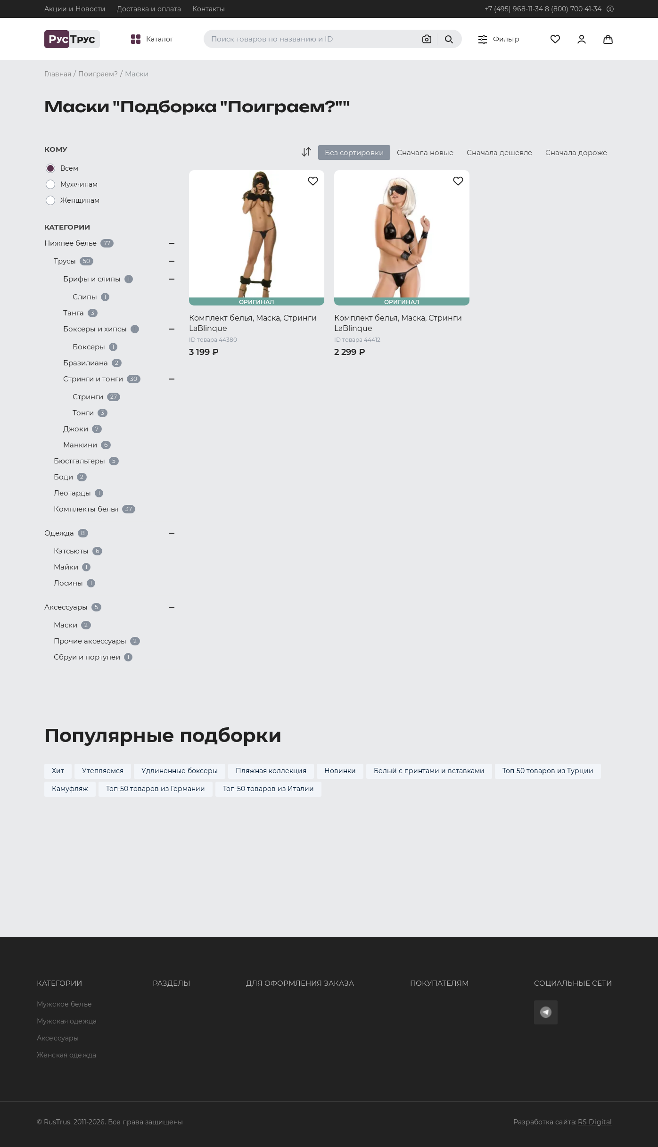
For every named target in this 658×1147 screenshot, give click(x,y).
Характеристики (153, 969)
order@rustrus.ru (240, 969)
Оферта (360, 936)
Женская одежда (66, 986)
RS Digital (595, 1122)
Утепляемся (102, 771)
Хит (58, 771)
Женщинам (79, 200)
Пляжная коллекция (271, 771)
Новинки (340, 771)
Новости (139, 1021)
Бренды (138, 953)
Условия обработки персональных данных (421, 1004)
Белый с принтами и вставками (429, 771)
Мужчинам (79, 184)
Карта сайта (145, 1055)
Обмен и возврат (377, 969)
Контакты (208, 9)
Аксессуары (58, 969)
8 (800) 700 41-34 (573, 9)
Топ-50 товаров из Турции (547, 771)
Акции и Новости (75, 9)
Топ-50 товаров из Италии (268, 788)
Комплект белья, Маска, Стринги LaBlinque (253, 323)
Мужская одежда (67, 953)
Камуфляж (70, 788)
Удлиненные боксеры (179, 771)
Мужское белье (64, 936)
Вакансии (141, 1038)
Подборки (142, 986)
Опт (131, 936)
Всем (69, 168)
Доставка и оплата (149, 9)
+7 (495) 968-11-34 (514, 9)
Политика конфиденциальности (404, 986)
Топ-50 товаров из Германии (155, 788)
